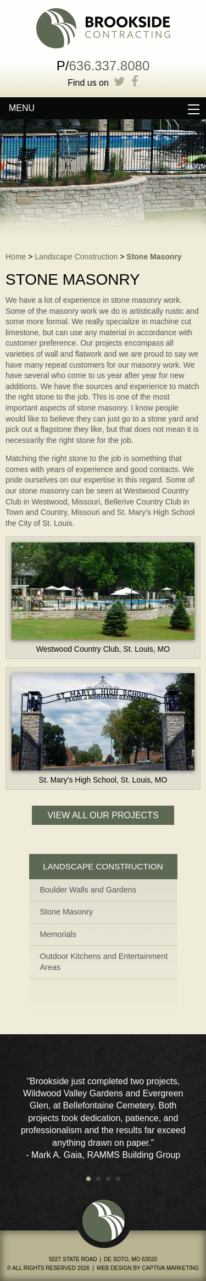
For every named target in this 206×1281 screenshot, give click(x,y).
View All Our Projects (102, 815)
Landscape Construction (76, 256)
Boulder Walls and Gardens (88, 889)
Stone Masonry (153, 256)
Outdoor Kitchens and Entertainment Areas (104, 962)
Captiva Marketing (170, 1268)
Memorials (58, 934)
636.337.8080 (109, 65)
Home (15, 256)
